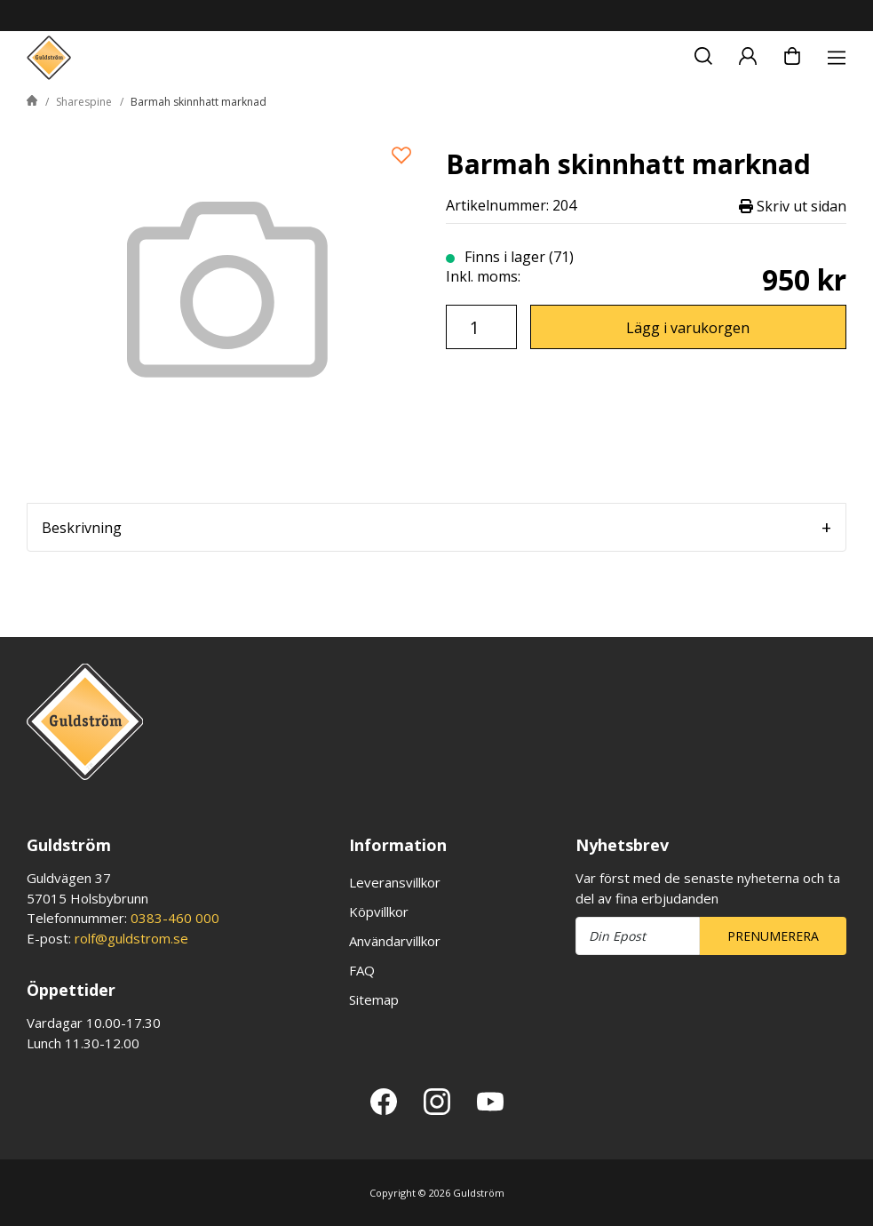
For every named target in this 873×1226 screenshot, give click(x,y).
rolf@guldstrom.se (131, 938)
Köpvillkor (379, 911)
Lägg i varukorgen (688, 328)
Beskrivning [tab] (82, 527)
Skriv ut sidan (792, 205)
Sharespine (84, 101)
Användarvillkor (394, 941)
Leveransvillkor (394, 882)
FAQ (362, 970)
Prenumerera (773, 935)
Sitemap (374, 999)
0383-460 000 (175, 918)
